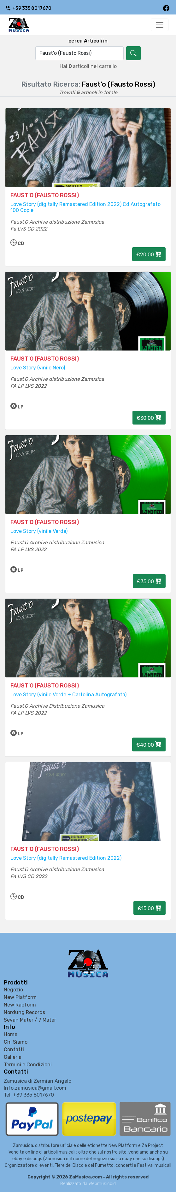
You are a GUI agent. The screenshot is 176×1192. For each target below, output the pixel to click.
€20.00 (148, 254)
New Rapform (20, 1005)
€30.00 (149, 417)
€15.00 (149, 908)
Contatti (14, 1049)
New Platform (20, 997)
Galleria (12, 1057)
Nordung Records (24, 1012)
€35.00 (149, 581)
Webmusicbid (102, 1183)
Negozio (13, 990)
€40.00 (148, 744)
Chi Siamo (15, 1042)
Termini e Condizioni (28, 1065)
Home (10, 1034)
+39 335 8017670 (28, 8)
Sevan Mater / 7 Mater (30, 1020)
